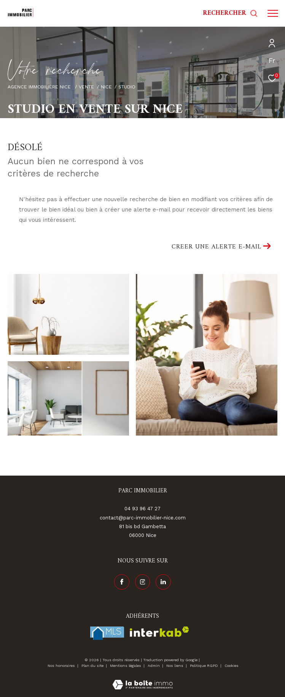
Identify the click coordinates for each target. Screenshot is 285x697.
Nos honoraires (61, 665)
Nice (106, 87)
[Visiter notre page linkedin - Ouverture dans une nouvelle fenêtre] (163, 582)
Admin (154, 665)
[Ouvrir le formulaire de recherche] (230, 13)
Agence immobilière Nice (40, 87)
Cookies (231, 665)
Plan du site (93, 665)
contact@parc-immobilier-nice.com (143, 518)
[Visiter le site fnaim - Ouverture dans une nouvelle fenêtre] (107, 633)
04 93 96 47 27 (142, 508)
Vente (86, 87)
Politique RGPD (204, 665)
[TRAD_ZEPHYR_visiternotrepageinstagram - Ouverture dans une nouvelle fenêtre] (142, 582)
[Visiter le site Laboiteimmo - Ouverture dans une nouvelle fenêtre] (142, 679)
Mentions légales (126, 665)
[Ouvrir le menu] (273, 13)
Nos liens (175, 665)
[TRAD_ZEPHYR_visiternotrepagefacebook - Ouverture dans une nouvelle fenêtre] (121, 582)
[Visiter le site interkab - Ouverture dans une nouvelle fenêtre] (159, 631)
